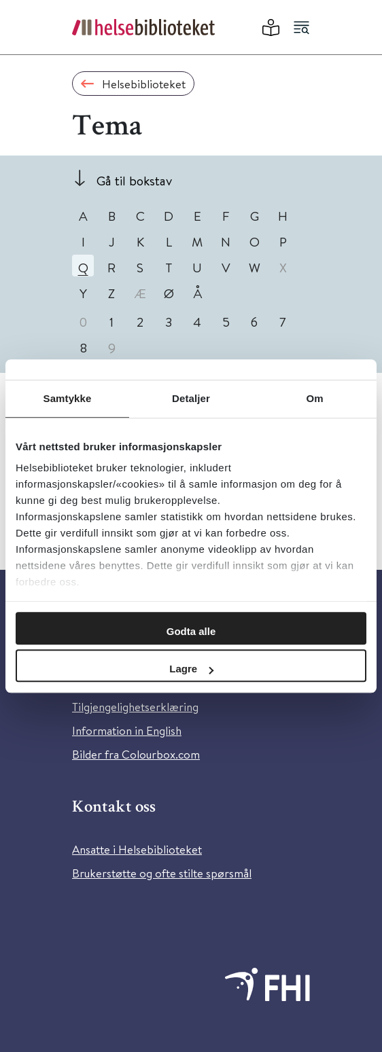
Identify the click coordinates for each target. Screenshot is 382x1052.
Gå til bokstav (134, 180)
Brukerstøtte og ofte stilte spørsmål (161, 873)
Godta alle (191, 631)
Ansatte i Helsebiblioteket (137, 849)
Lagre (191, 668)
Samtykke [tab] (68, 398)
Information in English (126, 730)
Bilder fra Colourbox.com (136, 754)
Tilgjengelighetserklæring (135, 706)
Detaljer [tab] (191, 398)
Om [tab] (314, 398)
